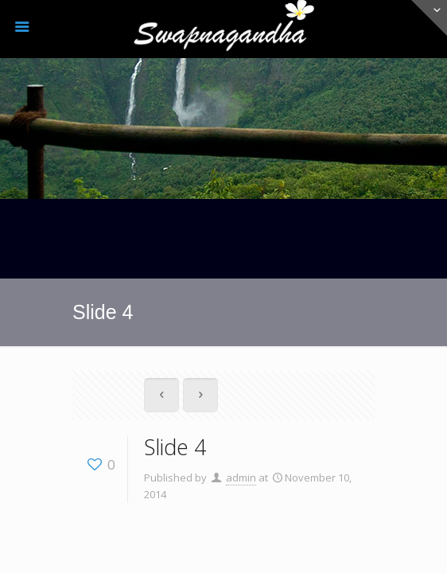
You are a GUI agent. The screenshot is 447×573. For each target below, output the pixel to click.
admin (241, 477)
